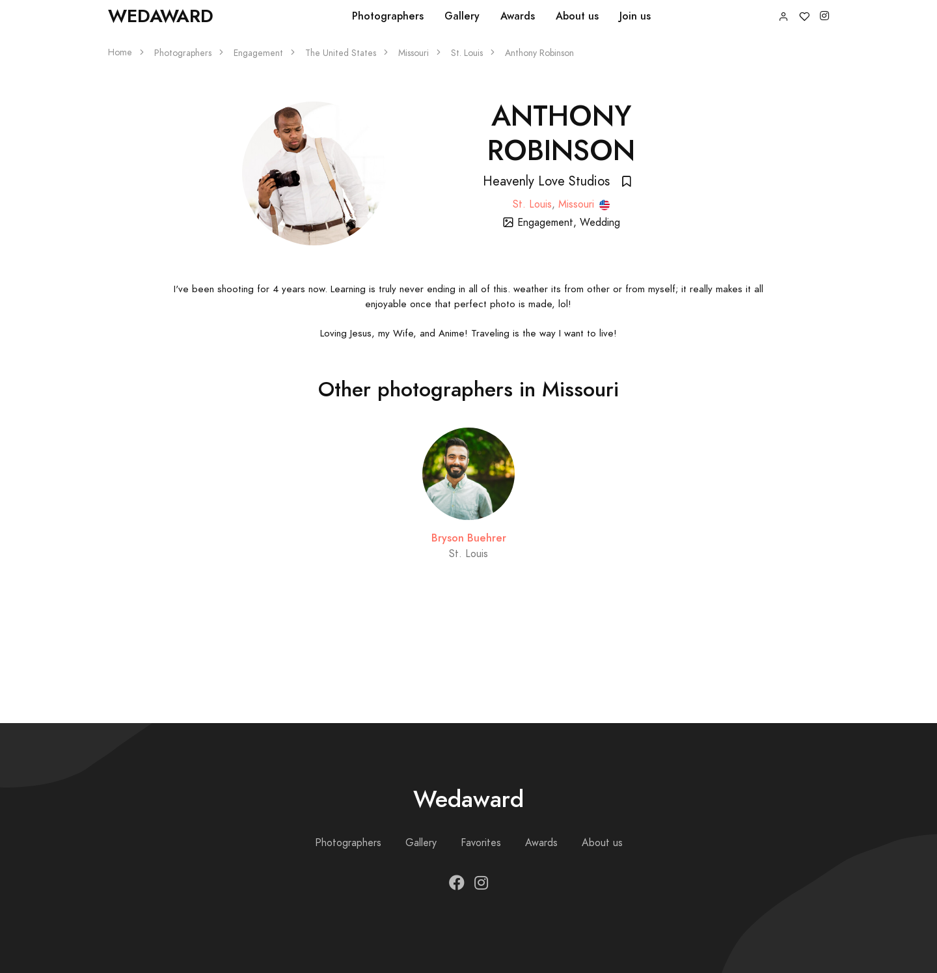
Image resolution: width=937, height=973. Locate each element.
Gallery (462, 15)
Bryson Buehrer (468, 537)
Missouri (413, 53)
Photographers (388, 15)
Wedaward (160, 16)
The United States (340, 53)
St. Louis (467, 53)
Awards (517, 15)
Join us (635, 15)
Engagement (258, 53)
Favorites (481, 843)
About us (577, 15)
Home (120, 52)
